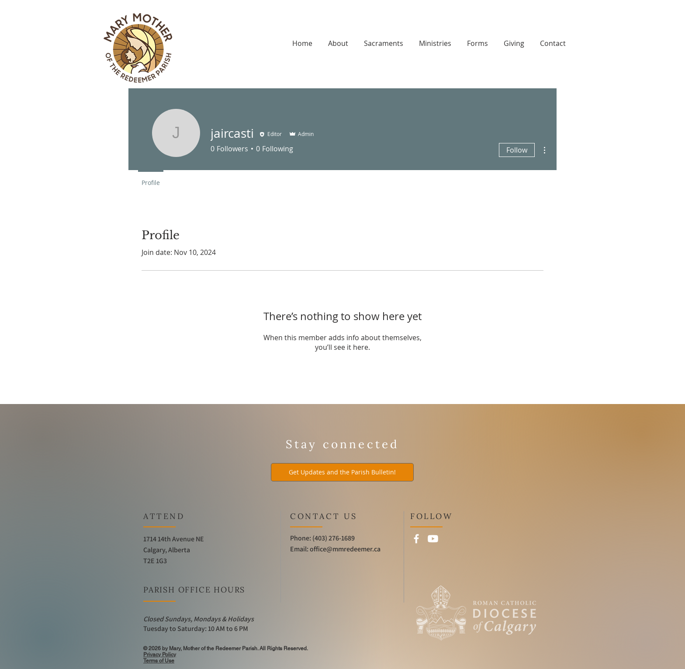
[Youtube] (433, 539)
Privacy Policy (159, 655)
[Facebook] (416, 539)
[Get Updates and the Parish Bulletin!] (342, 472)
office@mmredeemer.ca (345, 549)
